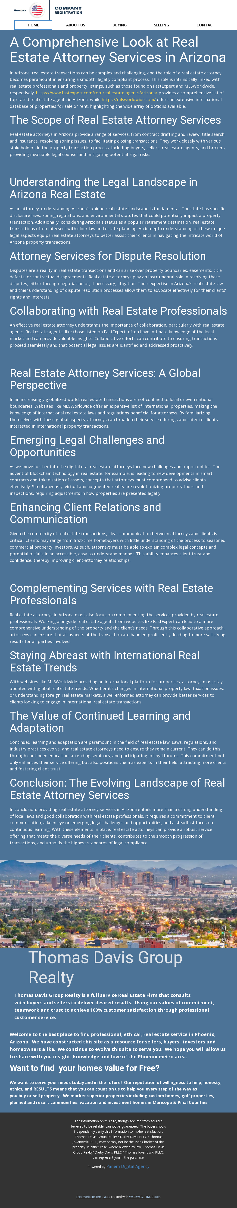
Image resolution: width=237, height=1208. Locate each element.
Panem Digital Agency (128, 1166)
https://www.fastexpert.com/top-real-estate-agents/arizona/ (96, 92)
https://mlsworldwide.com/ (129, 99)
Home (33, 25)
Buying (119, 25)
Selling (161, 25)
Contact (205, 25)
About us (75, 25)
